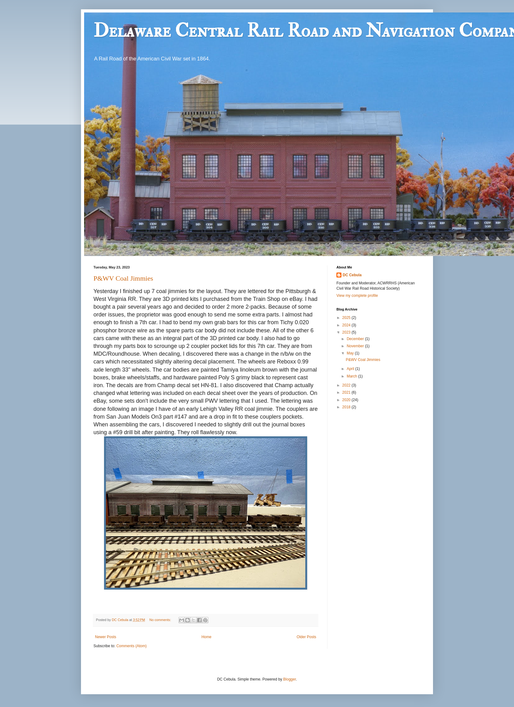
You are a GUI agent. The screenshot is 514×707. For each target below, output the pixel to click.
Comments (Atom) (131, 646)
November (356, 346)
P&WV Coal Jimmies (123, 278)
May (351, 353)
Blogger (289, 679)
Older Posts (306, 637)
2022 (347, 385)
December (356, 339)
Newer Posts (105, 637)
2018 (347, 407)
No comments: (160, 620)
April (351, 369)
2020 (347, 400)
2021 (347, 392)
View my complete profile (357, 295)
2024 (347, 325)
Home (207, 637)
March (352, 376)
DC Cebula (352, 275)
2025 (347, 318)
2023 (347, 332)
